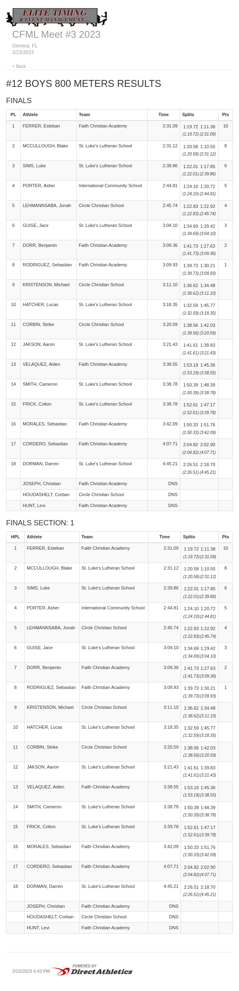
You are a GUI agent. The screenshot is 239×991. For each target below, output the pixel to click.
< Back (19, 66)
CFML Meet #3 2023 (56, 34)
